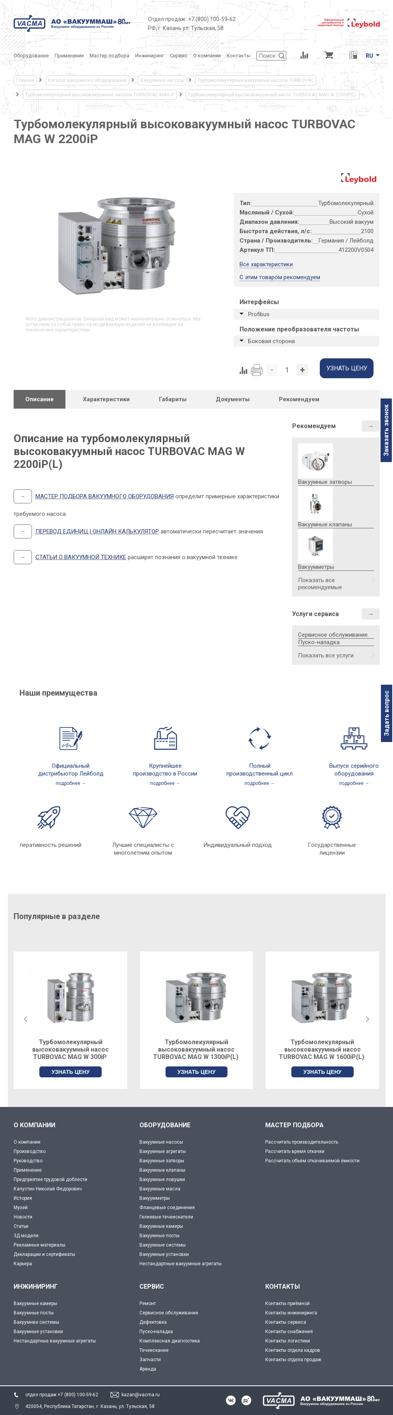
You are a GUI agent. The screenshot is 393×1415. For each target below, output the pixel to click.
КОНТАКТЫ (282, 1286)
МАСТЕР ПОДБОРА (294, 1125)
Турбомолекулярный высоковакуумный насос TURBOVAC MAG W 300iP (70, 1049)
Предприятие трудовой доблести (50, 1179)
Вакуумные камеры (161, 1226)
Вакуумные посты (159, 1235)
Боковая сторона (271, 341)
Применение (28, 1170)
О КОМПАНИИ (34, 1125)
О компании (27, 1142)
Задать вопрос (386, 713)
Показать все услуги (326, 655)
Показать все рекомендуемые (320, 584)
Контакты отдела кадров (292, 1350)
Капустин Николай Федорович (48, 1189)
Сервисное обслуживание (333, 634)
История (23, 1198)
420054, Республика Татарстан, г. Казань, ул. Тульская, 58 (90, 1406)
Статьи (21, 1226)
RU (369, 56)
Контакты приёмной (287, 1303)
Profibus (259, 314)
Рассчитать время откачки (294, 1151)
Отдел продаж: (167, 19)
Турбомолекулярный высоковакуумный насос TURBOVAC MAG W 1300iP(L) (196, 1049)
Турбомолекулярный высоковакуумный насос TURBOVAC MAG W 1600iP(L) (322, 1049)
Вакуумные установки (164, 1254)
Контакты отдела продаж (293, 1359)
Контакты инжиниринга (291, 1313)
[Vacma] (72, 23)
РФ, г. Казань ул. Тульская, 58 (186, 28)
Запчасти (150, 1359)
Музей (21, 1207)
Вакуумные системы (162, 1245)
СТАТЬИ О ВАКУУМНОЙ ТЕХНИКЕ (80, 557)
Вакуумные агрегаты (162, 1151)
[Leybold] (348, 23)
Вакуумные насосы (161, 1142)
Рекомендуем (314, 426)
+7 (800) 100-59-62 (212, 19)
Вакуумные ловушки (162, 1179)
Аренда (147, 1369)
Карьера (23, 1263)
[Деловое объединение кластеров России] (276, 23)
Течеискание (154, 1350)
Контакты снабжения (289, 1331)
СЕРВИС (151, 1286)
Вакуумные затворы (161, 1161)
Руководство (28, 1161)
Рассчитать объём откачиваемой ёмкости (312, 1161)
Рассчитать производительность (301, 1142)
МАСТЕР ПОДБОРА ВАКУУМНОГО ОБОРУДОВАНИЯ (104, 496)
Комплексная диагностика (169, 1341)
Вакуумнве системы (36, 1322)
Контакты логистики (287, 1341)
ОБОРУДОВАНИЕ (164, 1125)
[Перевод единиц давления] (353, 55)
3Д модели (26, 1235)
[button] (368, 1019)
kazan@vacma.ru (141, 1394)
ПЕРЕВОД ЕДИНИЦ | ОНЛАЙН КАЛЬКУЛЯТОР (97, 531)
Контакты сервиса (285, 1322)
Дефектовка (153, 1322)
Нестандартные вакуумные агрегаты (180, 1263)
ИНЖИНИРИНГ (36, 1286)
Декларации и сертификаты (44, 1254)
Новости (23, 1217)
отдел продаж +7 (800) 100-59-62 (61, 1394)
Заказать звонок (386, 430)
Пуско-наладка (319, 642)
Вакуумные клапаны (162, 1170)
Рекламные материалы (39, 1245)
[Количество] (287, 370)
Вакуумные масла (159, 1189)
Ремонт (147, 1303)
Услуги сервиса (315, 614)
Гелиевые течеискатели (166, 1217)
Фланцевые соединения (167, 1207)
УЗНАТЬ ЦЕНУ (70, 1072)
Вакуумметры (154, 1198)
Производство (30, 1151)
